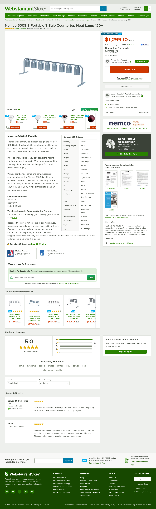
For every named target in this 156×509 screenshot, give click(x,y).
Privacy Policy (74, 283)
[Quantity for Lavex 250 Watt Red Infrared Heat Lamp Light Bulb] (61, 127)
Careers (112, 484)
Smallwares (44, 16)
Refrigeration (32, 16)
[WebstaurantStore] (25, 474)
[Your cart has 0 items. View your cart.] (147, 8)
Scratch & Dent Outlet (88, 481)
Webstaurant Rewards (61, 481)
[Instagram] (7, 492)
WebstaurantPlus (59, 478)
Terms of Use (63, 283)
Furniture (93, 16)
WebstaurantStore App (61, 484)
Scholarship (113, 489)
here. (14, 217)
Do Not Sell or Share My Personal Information (134, 505)
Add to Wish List (126, 86)
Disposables (82, 16)
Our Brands (113, 481)
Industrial (131, 16)
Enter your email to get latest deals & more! (17, 460)
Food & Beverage (58, 16)
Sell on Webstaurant (116, 492)
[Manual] (127, 179)
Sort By (9, 380)
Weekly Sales (85, 484)
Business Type (143, 16)
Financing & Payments (117, 486)
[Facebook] (19, 492)
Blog (82, 478)
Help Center (142, 479)
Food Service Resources (89, 489)
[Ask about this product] (52, 277)
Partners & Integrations (62, 492)
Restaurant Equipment (15, 16)
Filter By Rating (45, 380)
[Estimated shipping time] (142, 96)
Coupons (83, 486)
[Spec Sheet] (111, 179)
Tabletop (71, 16)
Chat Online (139, 488)
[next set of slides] (98, 121)
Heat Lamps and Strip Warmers (129, 243)
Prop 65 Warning (38, 244)
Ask (91, 278)
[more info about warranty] (130, 62)
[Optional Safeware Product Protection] (111, 201)
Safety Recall (85, 495)
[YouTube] (13, 492)
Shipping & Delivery (142, 492)
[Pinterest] (32, 492)
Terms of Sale (69, 505)
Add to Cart (15, 127)
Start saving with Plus (97, 463)
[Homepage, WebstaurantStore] (25, 8)
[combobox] (75, 8)
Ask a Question (89, 110)
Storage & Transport (107, 16)
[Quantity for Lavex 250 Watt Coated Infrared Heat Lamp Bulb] (8, 127)
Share (75, 110)
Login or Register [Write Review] (125, 352)
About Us (112, 478)
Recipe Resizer (59, 489)
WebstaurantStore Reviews (90, 492)
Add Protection (142, 61)
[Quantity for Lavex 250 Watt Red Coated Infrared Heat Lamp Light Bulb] (88, 127)
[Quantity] (107, 69)
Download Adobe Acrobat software (116, 217)
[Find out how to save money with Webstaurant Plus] (7, 116)
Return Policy (114, 495)
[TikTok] (26, 492)
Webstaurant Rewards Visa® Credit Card (131, 79)
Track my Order (143, 484)
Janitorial (121, 16)
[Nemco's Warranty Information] (142, 179)
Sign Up (68, 461)
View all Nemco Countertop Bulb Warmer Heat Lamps (127, 128)
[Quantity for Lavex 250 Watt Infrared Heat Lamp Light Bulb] (35, 127)
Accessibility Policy (108, 505)
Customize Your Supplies (62, 486)
